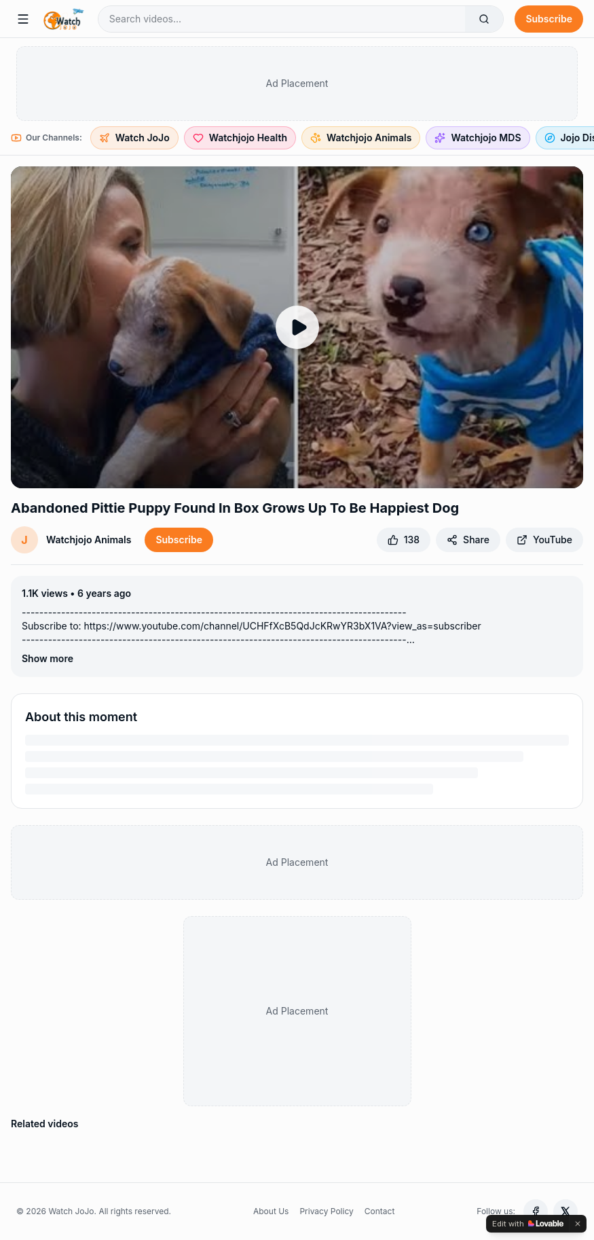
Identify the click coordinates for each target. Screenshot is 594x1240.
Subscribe (548, 18)
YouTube (544, 539)
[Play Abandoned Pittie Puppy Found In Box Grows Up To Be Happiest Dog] (297, 327)
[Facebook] (535, 1211)
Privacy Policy (326, 1211)
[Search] (484, 19)
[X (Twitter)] (565, 1211)
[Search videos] (282, 19)
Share (468, 539)
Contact (380, 1211)
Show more (47, 658)
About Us (271, 1211)
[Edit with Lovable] (528, 1224)
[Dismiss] (578, 1224)
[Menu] (23, 19)
